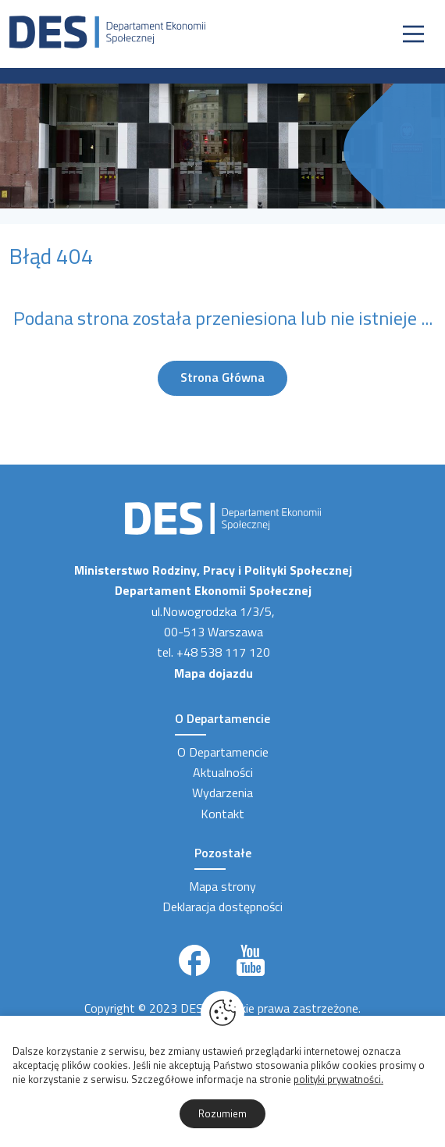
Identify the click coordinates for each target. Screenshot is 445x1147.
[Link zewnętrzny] (194, 960)
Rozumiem (222, 1113)
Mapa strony (222, 886)
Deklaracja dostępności (222, 906)
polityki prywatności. (338, 1079)
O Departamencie (223, 752)
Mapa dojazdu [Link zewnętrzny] (213, 673)
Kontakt (222, 813)
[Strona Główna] (107, 30)
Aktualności (223, 772)
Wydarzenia (222, 792)
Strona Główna (222, 377)
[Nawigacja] (413, 34)
